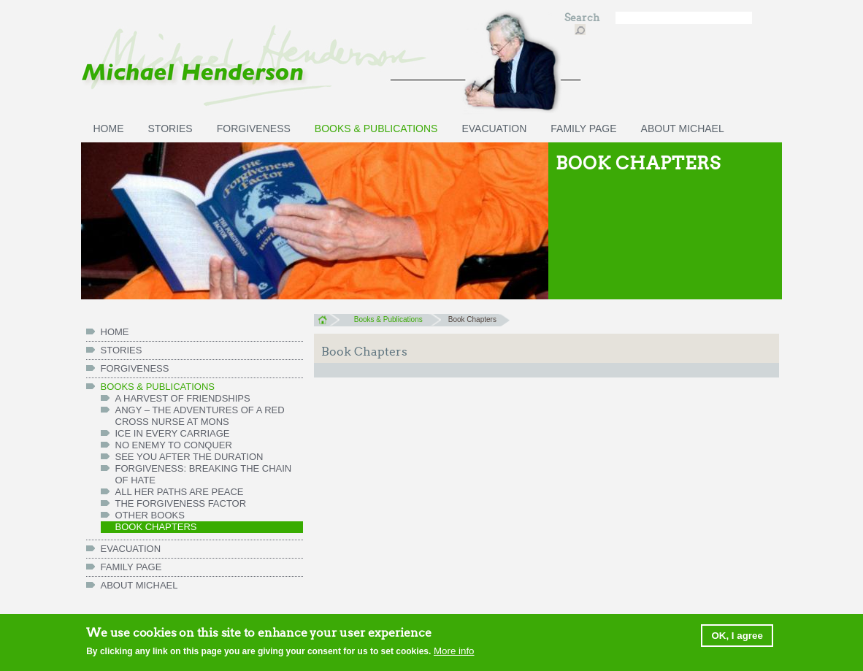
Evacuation (493, 128)
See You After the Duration (189, 456)
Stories (170, 128)
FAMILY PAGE (583, 128)
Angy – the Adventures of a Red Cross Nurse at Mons (200, 415)
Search (583, 18)
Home (327, 320)
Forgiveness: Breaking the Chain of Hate (203, 474)
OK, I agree (736, 637)
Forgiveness (254, 128)
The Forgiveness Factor (181, 503)
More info (454, 652)
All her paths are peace (179, 491)
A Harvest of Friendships (182, 398)
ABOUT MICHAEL (682, 128)
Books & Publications (376, 128)
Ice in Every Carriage (172, 433)
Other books (150, 515)
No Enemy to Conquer (173, 445)
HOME (108, 128)
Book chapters (156, 526)
